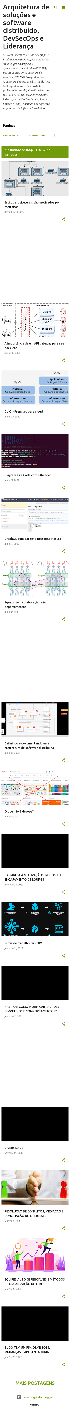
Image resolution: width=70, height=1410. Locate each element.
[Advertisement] (35, 264)
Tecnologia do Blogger (35, 1397)
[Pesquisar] (56, 7)
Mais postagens (35, 1383)
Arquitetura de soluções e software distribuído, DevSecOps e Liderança (26, 26)
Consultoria (37, 135)
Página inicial (12, 135)
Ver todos (11, 155)
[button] (63, 219)
